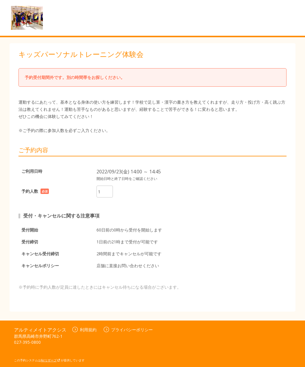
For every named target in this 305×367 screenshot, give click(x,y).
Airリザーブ (50, 360)
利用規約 (84, 329)
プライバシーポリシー (128, 329)
